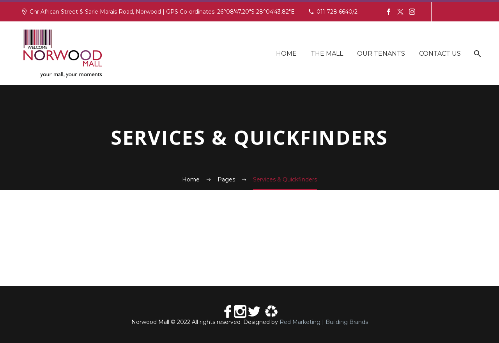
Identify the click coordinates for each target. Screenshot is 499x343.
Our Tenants (381, 53)
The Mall (327, 53)
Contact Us (440, 53)
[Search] (476, 53)
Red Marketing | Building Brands (324, 321)
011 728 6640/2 (337, 11)
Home (286, 53)
